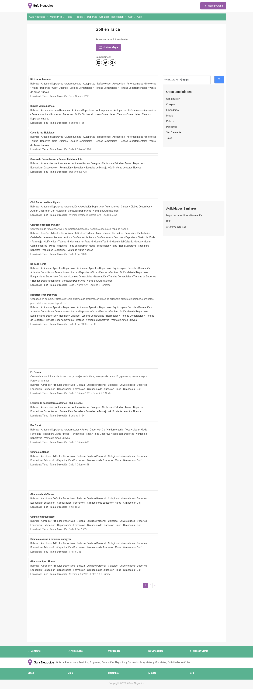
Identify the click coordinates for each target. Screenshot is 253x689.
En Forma (35, 372)
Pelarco (170, 121)
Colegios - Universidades (121, 385)
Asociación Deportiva (91, 207)
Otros (94, 272)
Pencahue (171, 127)
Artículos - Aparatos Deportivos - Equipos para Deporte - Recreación (114, 268)
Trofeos (80, 320)
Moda (138, 241)
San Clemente (173, 132)
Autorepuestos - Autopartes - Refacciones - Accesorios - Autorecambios (104, 84)
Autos (35, 88)
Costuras (118, 237)
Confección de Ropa (83, 237)
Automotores (112, 207)
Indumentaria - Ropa (79, 241)
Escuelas (78, 167)
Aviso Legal (75, 651)
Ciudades (114, 651)
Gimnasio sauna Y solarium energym (50, 539)
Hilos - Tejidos (58, 241)
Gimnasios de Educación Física (104, 389)
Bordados (117, 233)
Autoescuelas (62, 163)
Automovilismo (80, 163)
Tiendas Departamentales (133, 88)
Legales (61, 211)
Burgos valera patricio (42, 106)
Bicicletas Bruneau (40, 79)
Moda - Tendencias (99, 246)
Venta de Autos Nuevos (128, 167)
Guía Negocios (40, 662)
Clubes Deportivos (140, 207)
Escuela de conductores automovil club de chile (56, 403)
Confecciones (104, 237)
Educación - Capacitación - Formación (51, 167)
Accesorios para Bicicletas (55, 110)
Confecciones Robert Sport (45, 225)
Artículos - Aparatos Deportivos (58, 268)
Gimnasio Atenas (39, 452)
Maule (169, 116)
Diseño (44, 233)
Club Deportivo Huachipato (45, 202)
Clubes (125, 207)
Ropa (114, 246)
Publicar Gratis (213, 6)
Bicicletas (150, 84)
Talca (45, 96)
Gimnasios (129, 389)
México (152, 673)
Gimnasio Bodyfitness (42, 517)
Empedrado (172, 110)
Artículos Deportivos (52, 84)
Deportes (45, 88)
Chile (71, 673)
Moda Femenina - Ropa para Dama (68, 246)
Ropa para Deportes (123, 434)
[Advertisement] (59, 50)
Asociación (71, 207)
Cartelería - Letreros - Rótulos (46, 237)
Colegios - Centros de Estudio (107, 163)
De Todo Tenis (38, 264)
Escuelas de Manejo (96, 167)
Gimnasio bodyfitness (42, 494)
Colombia (113, 673)
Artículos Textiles (84, 233)
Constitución (173, 99)
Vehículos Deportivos (79, 211)
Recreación (100, 276)
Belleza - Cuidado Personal (91, 385)
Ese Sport (35, 425)
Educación (36, 389)
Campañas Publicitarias (138, 233)
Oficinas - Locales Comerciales (75, 88)
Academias (47, 163)
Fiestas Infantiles (108, 272)
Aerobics (46, 385)
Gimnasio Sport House (42, 561)
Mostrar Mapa (108, 47)
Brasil (31, 673)
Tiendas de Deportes (144, 276)
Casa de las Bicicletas (42, 133)
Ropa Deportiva (127, 246)
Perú (191, 673)
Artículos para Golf (176, 227)
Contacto (34, 651)
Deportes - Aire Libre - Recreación (184, 215)
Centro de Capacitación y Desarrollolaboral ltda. (56, 159)
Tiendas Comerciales (105, 88)
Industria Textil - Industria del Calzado (112, 241)
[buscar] (186, 80)
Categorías (156, 651)
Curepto (170, 104)
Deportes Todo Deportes (43, 295)
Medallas (64, 316)
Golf (54, 88)
